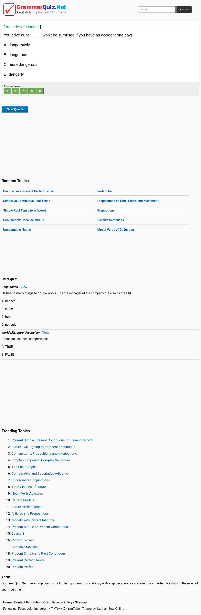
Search (184, 9)
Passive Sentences (110, 220)
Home (7, 602)
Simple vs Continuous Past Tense (26, 201)
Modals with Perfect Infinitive (33, 520)
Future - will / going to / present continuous (43, 447)
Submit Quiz (41, 602)
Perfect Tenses (23, 540)
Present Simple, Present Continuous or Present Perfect (52, 440)
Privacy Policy (62, 602)
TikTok (55, 608)
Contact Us (22, 602)
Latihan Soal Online (110, 608)
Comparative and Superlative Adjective (40, 473)
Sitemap (81, 602)
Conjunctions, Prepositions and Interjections (44, 453)
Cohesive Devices (25, 547)
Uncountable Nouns (17, 230)
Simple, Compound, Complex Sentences (41, 460)
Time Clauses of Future (29, 487)
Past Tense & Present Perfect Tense (28, 191)
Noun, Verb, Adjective (27, 493)
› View (23, 287)
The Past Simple (24, 467)
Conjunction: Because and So (23, 220)
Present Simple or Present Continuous (40, 527)
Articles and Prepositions (30, 513)
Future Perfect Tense (27, 507)
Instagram (41, 608)
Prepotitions (106, 210)
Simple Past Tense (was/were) (24, 210)
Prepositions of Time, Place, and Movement (128, 201)
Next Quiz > (15, 109)
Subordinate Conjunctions (31, 480)
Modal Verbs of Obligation (115, 230)
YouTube (74, 608)
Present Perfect (23, 567)
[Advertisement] (100, 144)
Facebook (25, 608)
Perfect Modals (23, 500)
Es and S (18, 533)
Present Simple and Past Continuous (39, 553)
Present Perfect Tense (28, 560)
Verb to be (104, 191)
